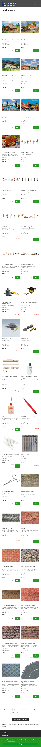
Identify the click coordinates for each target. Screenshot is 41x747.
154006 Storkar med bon (27, 264)
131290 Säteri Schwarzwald (9, 38)
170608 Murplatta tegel (8, 566)
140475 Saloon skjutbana (8, 152)
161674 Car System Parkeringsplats (7, 303)
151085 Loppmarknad (7, 227)
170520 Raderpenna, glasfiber (28, 417)
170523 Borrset (25, 454)
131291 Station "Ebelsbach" (28, 38)
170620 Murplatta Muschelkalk (28, 643)
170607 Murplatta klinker (27, 529)
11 (8, 712)
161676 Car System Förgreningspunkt (7, 339)
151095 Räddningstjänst (27, 227)
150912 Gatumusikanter (27, 152)
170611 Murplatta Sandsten (9, 605)
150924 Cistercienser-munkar (28, 190)
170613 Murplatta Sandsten (28, 605)
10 (4, 712)
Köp (17, 50)
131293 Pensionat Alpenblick (9, 75)
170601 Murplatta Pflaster (27, 491)
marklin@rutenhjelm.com (10, 724)
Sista (13, 712)
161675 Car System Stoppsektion (29, 302)
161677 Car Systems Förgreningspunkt (26, 339)
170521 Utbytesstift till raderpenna (10, 454)
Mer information (11, 741)
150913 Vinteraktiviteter (8, 190)
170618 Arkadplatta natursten (9, 643)
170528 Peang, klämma (8, 491)
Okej (20, 744)
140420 (4, 116)
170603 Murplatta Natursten (9, 529)
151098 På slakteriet (7, 264)
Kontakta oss (5, 735)
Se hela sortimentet (20, 719)
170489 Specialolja (7, 417)
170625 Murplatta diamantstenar (10, 681)
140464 (23, 116)
